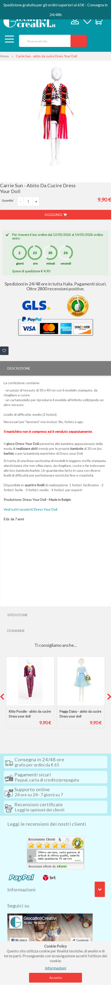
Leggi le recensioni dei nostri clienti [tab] (46, 824)
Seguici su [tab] (18, 905)
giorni (20, 263)
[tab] (55, 368)
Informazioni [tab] (21, 889)
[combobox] (43, 41)
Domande (16, 631)
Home (4, 56)
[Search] (79, 41)
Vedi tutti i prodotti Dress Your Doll (30, 509)
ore (35, 263)
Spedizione (17, 615)
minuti (50, 263)
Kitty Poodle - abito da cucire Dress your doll (30, 714)
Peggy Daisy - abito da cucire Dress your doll (80, 714)
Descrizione (18, 368)
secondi (66, 263)
